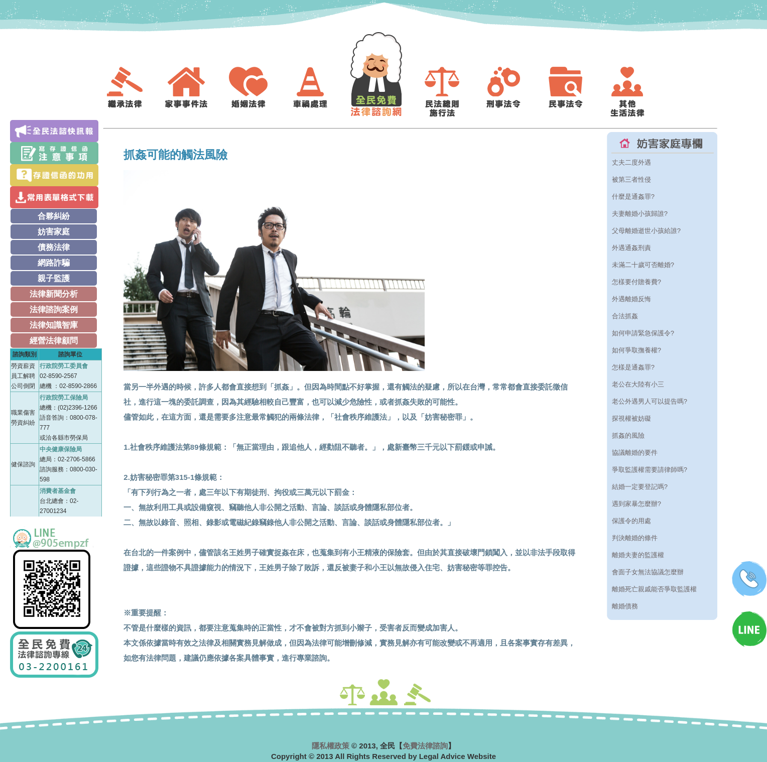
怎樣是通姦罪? (633, 367)
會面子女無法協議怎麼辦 (648, 572)
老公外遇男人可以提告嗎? (649, 401)
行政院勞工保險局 (64, 397)
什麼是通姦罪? (633, 196)
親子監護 (54, 278)
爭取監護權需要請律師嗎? (649, 469)
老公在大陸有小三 (638, 384)
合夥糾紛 (54, 216)
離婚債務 (625, 606)
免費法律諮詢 (425, 745)
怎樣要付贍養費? (636, 282)
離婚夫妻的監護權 (638, 555)
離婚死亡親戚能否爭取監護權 (654, 589)
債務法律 (54, 247)
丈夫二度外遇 (631, 162)
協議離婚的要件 (635, 452)
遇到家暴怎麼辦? (636, 503)
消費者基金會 (58, 490)
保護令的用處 (631, 521)
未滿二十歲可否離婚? (643, 265)
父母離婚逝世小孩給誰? (646, 230)
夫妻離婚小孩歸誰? (640, 213)
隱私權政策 (330, 745)
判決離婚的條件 (635, 538)
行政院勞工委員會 (64, 365)
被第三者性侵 (631, 179)
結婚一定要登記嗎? (640, 486)
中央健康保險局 (61, 449)
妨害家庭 (54, 231)
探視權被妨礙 (631, 418)
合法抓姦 (625, 316)
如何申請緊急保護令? (643, 333)
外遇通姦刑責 (631, 247)
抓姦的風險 (628, 435)
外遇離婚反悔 (631, 299)
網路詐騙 (54, 263)
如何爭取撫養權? (636, 350)
